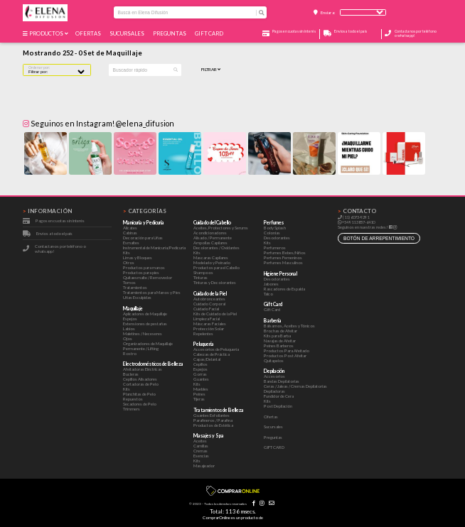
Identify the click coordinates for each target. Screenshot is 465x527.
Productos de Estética (213, 425)
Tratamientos (135, 287)
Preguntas (170, 34)
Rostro (130, 353)
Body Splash (275, 227)
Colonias (272, 232)
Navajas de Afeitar (280, 340)
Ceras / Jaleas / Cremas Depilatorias (295, 386)
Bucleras (131, 373)
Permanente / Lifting (141, 348)
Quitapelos (274, 360)
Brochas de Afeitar (280, 330)
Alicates (130, 227)
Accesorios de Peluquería (216, 349)
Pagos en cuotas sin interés (60, 220)
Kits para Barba (277, 335)
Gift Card (272, 309)
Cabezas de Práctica (211, 354)
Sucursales (127, 34)
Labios (129, 328)
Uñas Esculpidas (137, 297)
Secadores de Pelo (139, 403)
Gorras (200, 373)
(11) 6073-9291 (353, 216)
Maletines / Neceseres (142, 333)
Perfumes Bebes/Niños (285, 252)
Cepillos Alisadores (140, 378)
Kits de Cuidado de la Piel (215, 313)
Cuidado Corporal (209, 303)
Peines (199, 393)
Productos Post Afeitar (285, 355)
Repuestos (133, 398)
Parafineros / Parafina (212, 420)
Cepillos (200, 364)
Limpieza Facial (206, 318)
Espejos (130, 318)
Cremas (200, 450)
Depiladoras (274, 391)
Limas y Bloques (137, 257)
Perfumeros (275, 247)
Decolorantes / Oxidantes (216, 247)
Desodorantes (277, 237)
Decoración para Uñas (143, 237)
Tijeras (199, 398)
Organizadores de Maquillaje (148, 343)
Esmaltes (131, 242)
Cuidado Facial (206, 308)
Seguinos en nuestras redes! (363, 226)
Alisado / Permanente (212, 237)
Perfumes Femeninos (283, 257)
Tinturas (200, 277)
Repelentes (203, 333)
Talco (268, 293)
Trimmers (131, 408)
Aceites (200, 440)
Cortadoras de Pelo (141, 383)
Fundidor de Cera (279, 395)
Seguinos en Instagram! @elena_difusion (98, 123)
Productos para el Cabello (216, 267)
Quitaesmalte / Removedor (147, 277)
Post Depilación (278, 405)
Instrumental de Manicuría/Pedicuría (154, 247)
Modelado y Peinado (211, 262)
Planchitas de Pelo (139, 393)
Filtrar (210, 69)
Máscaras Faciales (209, 323)
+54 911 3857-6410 (356, 221)
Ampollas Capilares (210, 242)
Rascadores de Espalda (284, 288)
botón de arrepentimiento (379, 238)
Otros (128, 262)
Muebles (200, 388)
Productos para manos (144, 267)
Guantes (201, 378)
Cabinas (130, 232)
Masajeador (204, 465)
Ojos (127, 338)
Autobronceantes (209, 298)
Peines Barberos (279, 345)
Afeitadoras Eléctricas (142, 368)
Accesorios (274, 376)
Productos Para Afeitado (286, 350)
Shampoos (203, 272)
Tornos (129, 282)
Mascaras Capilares (210, 257)
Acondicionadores (210, 232)
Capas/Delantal (206, 359)
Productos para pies (141, 272)
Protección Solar (208, 328)
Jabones (271, 283)
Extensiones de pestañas (145, 323)
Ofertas (88, 34)
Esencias (201, 455)
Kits (126, 252)
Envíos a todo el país (54, 233)
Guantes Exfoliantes (211, 415)
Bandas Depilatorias (281, 381)
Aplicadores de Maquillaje (145, 313)
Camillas (200, 445)
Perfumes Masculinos (283, 262)
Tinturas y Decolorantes (214, 282)
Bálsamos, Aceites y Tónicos (289, 325)
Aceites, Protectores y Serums (220, 227)
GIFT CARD (210, 34)
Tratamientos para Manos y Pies (152, 292)
